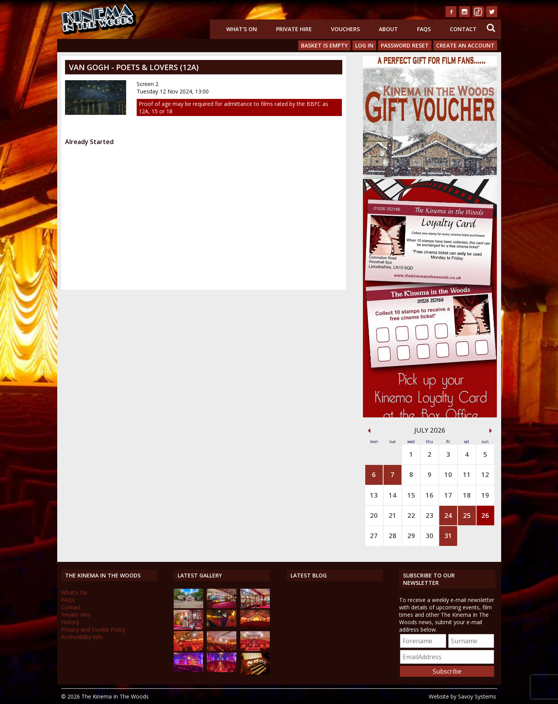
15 (411, 495)
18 (467, 495)
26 (485, 515)
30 (429, 535)
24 (448, 515)
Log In (364, 45)
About (388, 29)
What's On (241, 29)
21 (392, 515)
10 (448, 474)
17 (448, 495)
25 (467, 515)
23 (429, 515)
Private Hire (294, 29)
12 (485, 474)
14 (392, 495)
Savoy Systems (477, 696)
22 (411, 515)
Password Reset (405, 45)
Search (491, 28)
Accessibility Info (82, 637)
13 (374, 495)
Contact (463, 29)
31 (448, 535)
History (70, 622)
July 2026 (429, 430)
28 (392, 535)
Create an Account (465, 45)
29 (411, 535)
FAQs (424, 29)
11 (467, 474)
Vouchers (345, 29)
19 (485, 495)
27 (374, 535)
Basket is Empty (324, 45)
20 (374, 515)
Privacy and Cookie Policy (93, 629)
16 (429, 495)
